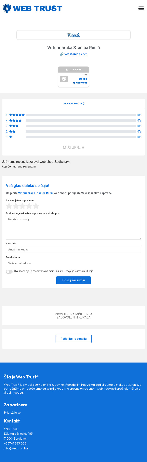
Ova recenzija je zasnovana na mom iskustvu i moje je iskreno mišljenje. (54, 271)
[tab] (73, 103)
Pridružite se (12, 412)
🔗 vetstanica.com (73, 54)
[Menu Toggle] (141, 8)
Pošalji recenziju (73, 280)
